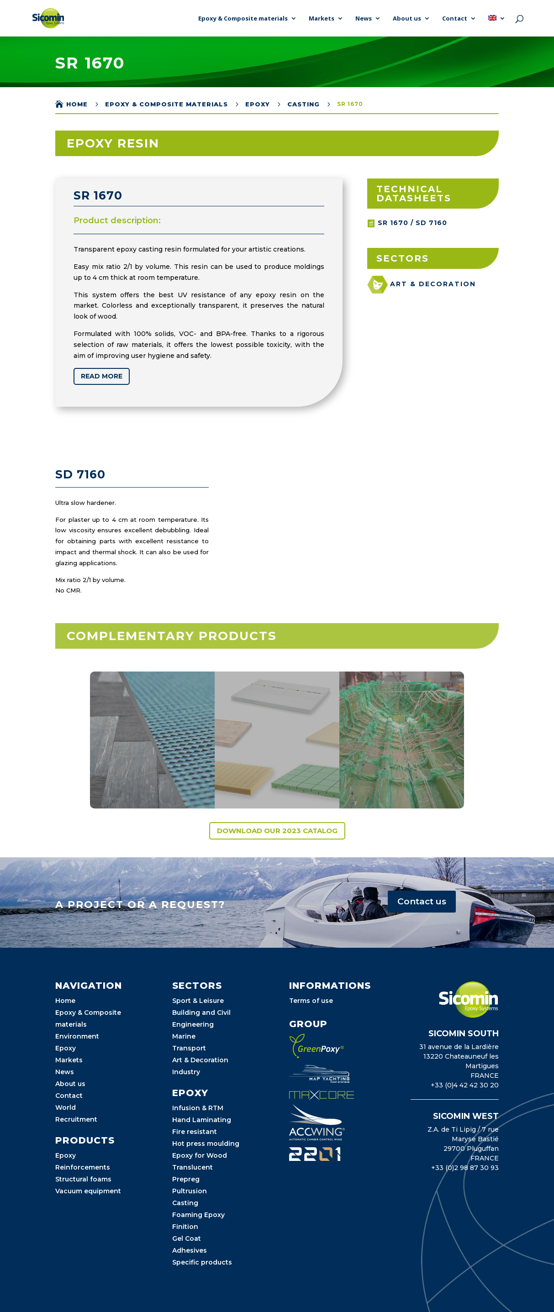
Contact (454, 18)
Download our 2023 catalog (277, 830)
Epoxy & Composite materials (243, 18)
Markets (321, 18)
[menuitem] (497, 26)
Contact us (421, 901)
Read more (100, 376)
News (363, 18)
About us (407, 18)
